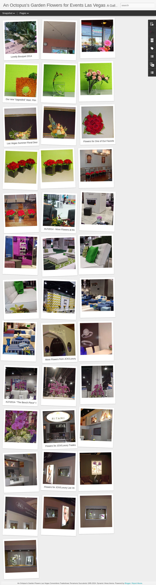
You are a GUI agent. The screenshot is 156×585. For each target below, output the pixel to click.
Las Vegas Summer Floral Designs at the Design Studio (34, 142)
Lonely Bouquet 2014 (21, 56)
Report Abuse (137, 583)
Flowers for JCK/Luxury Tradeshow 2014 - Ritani (69, 445)
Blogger (128, 583)
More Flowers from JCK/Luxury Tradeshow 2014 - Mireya (73, 358)
